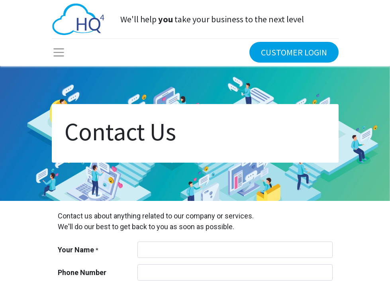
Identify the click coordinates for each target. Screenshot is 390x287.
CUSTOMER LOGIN (294, 52)
